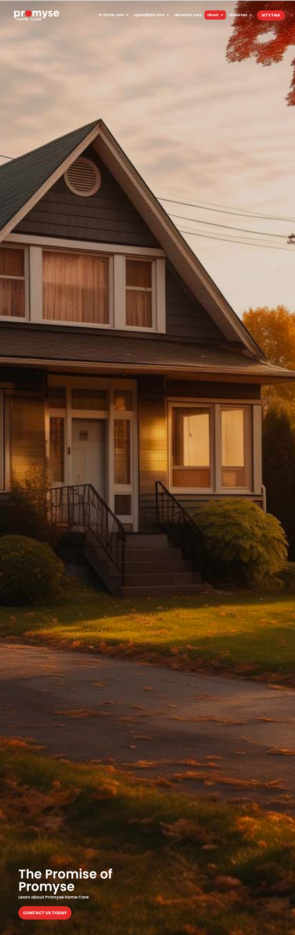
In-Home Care (113, 15)
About (215, 15)
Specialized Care (151, 15)
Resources (240, 15)
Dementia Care (188, 15)
